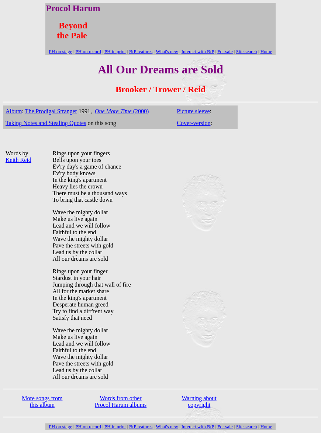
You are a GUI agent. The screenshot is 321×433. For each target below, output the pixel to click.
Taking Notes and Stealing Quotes (46, 123)
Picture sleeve (193, 111)
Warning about (199, 398)
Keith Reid (18, 160)
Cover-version (193, 123)
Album (14, 111)
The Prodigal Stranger (51, 111)
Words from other (120, 398)
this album (42, 405)
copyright (199, 405)
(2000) (122, 111)
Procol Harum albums (120, 405)
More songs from (42, 398)
